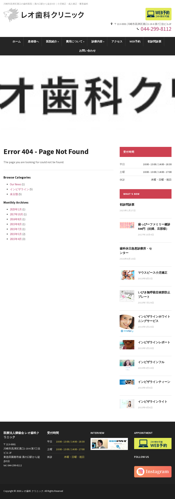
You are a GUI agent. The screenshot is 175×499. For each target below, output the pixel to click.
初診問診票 (154, 41)
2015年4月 (16, 239)
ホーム (16, 41)
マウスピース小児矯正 (152, 272)
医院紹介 (52, 41)
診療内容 (97, 41)
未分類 (14, 194)
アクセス (116, 41)
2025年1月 (16, 209)
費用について (75, 41)
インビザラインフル (151, 362)
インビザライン (19, 189)
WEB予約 (135, 41)
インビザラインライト (152, 401)
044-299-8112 (156, 28)
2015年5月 (16, 234)
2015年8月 (16, 224)
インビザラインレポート (154, 342)
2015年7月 (16, 229)
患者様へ (33, 41)
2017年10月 (16, 214)
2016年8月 (16, 219)
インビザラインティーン (154, 382)
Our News (15, 184)
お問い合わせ (87, 50)
